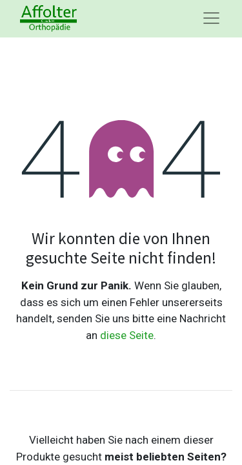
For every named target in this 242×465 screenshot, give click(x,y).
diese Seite (127, 335)
